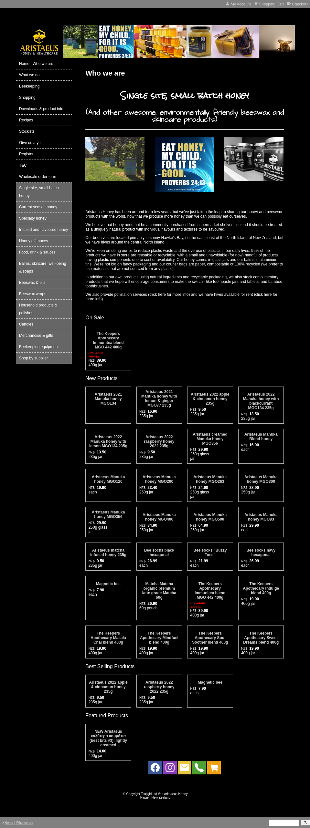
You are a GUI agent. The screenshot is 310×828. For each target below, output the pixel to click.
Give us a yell (30, 142)
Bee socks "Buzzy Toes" (210, 552)
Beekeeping (29, 86)
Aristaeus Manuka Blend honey (261, 436)
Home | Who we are (36, 63)
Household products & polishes (38, 309)
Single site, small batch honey (39, 192)
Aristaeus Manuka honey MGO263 (210, 479)
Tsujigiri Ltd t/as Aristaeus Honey (164, 794)
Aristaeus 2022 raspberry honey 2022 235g (159, 441)
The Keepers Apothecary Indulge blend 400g (261, 588)
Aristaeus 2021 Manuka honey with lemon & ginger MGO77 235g (159, 398)
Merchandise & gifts (36, 335)
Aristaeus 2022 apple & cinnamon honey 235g (210, 399)
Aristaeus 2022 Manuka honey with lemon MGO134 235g (108, 441)
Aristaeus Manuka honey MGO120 (108, 479)
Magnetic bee (108, 584)
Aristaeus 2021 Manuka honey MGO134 (108, 399)
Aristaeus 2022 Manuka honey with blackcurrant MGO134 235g (261, 401)
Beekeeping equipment (39, 347)
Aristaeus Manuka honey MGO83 (261, 517)
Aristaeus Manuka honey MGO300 (261, 479)
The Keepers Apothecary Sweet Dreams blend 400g (261, 638)
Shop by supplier (33, 358)
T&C (23, 165)
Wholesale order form (37, 176)
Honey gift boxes (33, 241)
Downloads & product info (41, 109)
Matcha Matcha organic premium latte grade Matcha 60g (159, 591)
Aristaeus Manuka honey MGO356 (108, 514)
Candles (26, 324)
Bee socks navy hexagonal (260, 552)
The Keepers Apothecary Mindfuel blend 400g (159, 638)
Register (26, 154)
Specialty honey (33, 218)
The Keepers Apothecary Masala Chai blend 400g (108, 638)
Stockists (27, 131)
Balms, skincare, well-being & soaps (42, 267)
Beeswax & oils (32, 282)
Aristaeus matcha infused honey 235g (108, 552)
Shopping (27, 97)
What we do (29, 75)
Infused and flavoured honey (43, 229)
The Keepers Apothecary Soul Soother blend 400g (210, 638)
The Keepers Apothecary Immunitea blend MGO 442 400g (108, 340)
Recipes (26, 120)
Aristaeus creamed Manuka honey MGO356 (210, 439)
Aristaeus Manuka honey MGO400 (159, 517)
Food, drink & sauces (37, 252)
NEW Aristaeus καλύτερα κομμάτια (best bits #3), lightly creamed (108, 738)
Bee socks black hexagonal (159, 552)
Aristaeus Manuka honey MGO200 (159, 479)
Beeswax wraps (32, 294)
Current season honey (38, 207)
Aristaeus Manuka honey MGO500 (210, 517)
